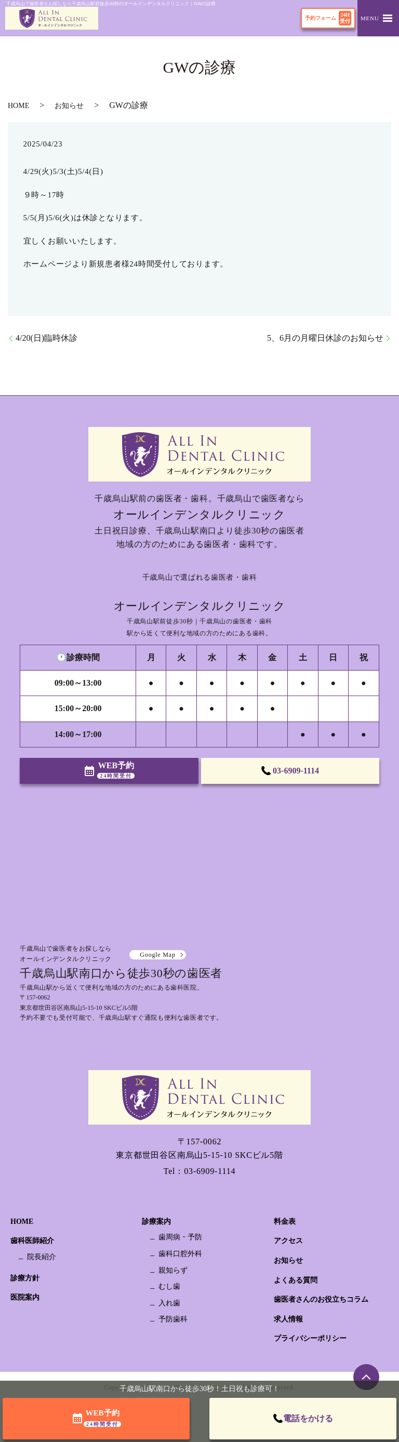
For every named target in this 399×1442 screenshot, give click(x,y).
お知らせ (69, 106)
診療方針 (24, 1278)
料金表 (285, 1221)
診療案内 (156, 1221)
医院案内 (24, 1297)
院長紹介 (41, 1257)
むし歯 (169, 1286)
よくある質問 (295, 1280)
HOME (18, 106)
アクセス (288, 1241)
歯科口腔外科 (180, 1254)
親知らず (173, 1270)
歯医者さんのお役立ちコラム (321, 1299)
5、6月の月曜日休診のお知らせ (325, 337)
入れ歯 (169, 1303)
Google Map (157, 954)
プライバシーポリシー (310, 1338)
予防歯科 (173, 1319)
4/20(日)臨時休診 (46, 337)
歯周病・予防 (180, 1237)
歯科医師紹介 (32, 1241)
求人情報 (288, 1319)
